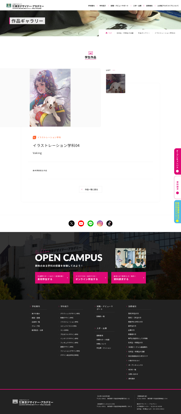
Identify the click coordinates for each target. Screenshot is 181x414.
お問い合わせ (133, 374)
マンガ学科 (64, 330)
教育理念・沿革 (37, 330)
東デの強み (36, 313)
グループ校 (36, 326)
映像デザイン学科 (66, 318)
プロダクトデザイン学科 (69, 334)
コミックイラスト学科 (68, 326)
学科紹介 (103, 6)
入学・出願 (137, 6)
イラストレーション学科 (69, 322)
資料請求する (130, 278)
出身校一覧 (36, 322)
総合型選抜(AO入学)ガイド (138, 356)
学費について (101, 344)
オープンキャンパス (135, 365)
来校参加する (54, 278)
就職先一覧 (101, 316)
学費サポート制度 (103, 339)
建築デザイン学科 (66, 347)
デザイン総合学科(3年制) (69, 355)
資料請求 (131, 378)
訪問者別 (149, 6)
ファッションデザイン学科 (70, 351)
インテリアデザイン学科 (69, 338)
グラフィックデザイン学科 (70, 313)
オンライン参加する (92, 278)
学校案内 (91, 6)
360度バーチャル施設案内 (137, 347)
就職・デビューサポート (119, 6)
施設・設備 (36, 318)
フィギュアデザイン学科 (69, 342)
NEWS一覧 (132, 369)
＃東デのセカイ (134, 360)
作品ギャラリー (144, 33)
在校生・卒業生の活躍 (125, 33)
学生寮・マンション (104, 348)
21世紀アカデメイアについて (168, 6)
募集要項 (100, 335)
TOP (110, 33)
